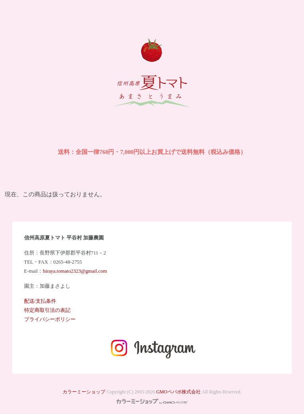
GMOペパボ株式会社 (178, 392)
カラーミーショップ (84, 392)
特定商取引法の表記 (47, 310)
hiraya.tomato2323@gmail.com (75, 271)
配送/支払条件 (40, 301)
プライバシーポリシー (50, 319)
